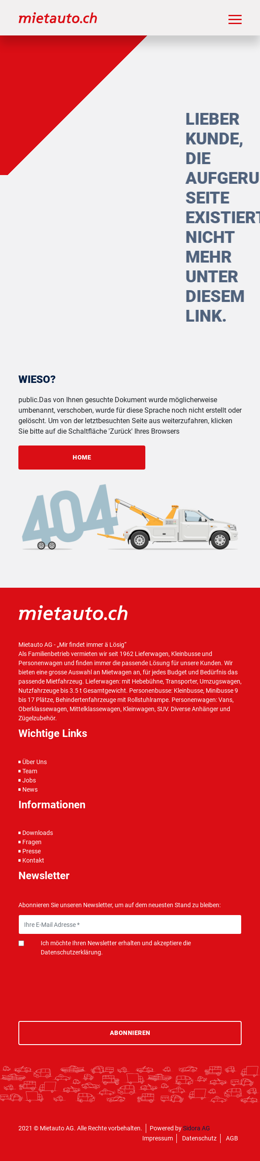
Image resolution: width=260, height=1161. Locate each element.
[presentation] (84, 978)
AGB (232, 1138)
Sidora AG (196, 1128)
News (30, 789)
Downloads (37, 832)
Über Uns (34, 761)
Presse (31, 851)
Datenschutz (199, 1138)
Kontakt (33, 860)
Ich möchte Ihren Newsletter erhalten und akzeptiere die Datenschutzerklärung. (116, 948)
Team (29, 771)
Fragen (32, 841)
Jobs (29, 780)
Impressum (157, 1138)
